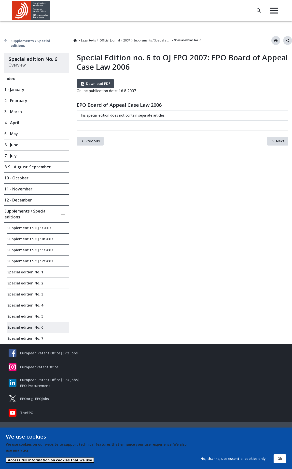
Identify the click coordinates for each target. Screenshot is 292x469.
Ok (280, 458)
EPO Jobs (70, 353)
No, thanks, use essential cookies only (233, 458)
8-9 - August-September (27, 167)
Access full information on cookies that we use (50, 460)
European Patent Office (40, 353)
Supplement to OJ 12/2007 (30, 261)
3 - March (13, 111)
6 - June (11, 144)
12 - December (18, 200)
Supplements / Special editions (30, 43)
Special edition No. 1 (25, 272)
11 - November (18, 189)
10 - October (16, 178)
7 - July (10, 156)
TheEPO (26, 412)
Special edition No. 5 (25, 316)
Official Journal (109, 40)
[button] (51, 10)
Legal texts (88, 40)
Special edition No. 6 (25, 327)
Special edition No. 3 (25, 294)
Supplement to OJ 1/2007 (29, 228)
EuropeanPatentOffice (39, 367)
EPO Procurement (35, 385)
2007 (126, 40)
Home (75, 40)
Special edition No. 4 (25, 305)
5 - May (11, 133)
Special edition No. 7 (25, 338)
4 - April (11, 122)
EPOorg (26, 398)
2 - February (15, 100)
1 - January (14, 89)
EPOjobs (42, 398)
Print (275, 40)
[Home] (31, 10)
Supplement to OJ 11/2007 (30, 250)
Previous (92, 141)
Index (9, 78)
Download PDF (98, 83)
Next (280, 141)
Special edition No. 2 (25, 283)
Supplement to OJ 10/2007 (30, 239)
